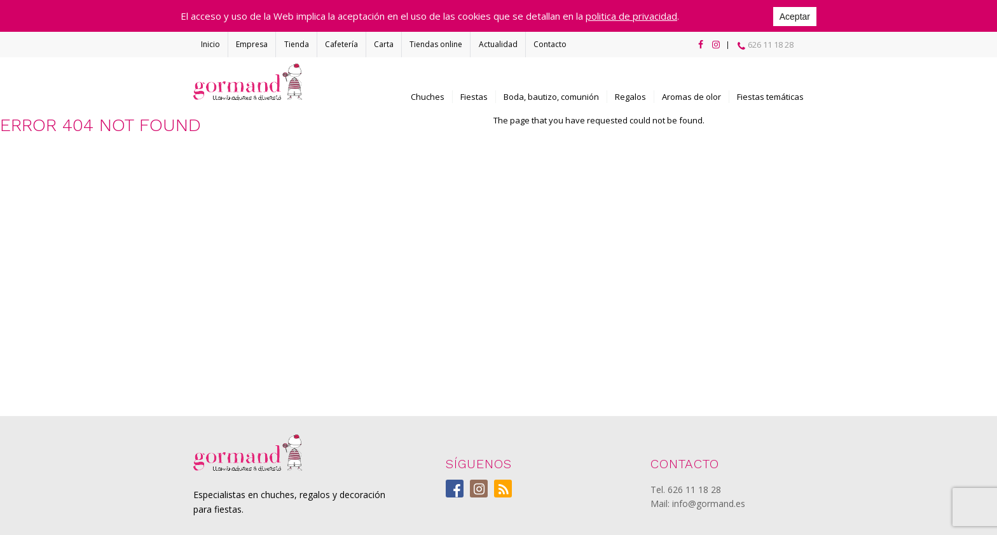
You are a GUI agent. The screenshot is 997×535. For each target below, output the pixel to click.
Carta (384, 44)
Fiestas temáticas (770, 96)
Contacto (550, 44)
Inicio (210, 44)
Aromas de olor (691, 96)
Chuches (427, 96)
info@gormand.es (708, 503)
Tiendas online (435, 44)
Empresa (252, 44)
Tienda (296, 44)
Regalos (630, 96)
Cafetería (341, 44)
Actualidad (498, 44)
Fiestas (474, 96)
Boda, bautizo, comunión (551, 96)
